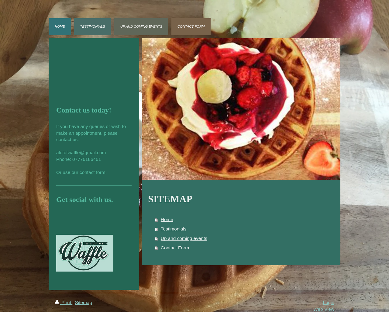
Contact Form (175, 247)
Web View (323, 309)
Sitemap (83, 302)
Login (328, 302)
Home (167, 219)
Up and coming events (184, 238)
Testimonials (174, 228)
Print (63, 302)
